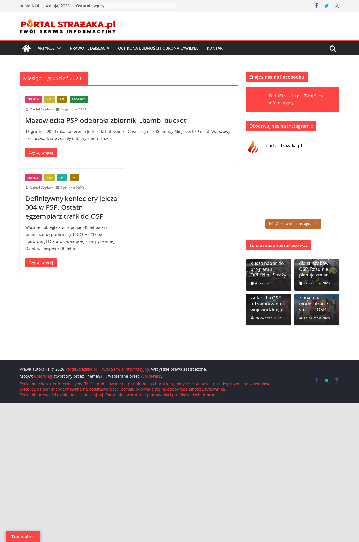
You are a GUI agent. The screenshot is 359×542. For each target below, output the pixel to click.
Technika (78, 99)
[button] (58, 48)
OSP (62, 178)
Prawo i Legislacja (89, 48)
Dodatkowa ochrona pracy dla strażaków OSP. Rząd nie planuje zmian (314, 263)
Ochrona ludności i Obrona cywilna (158, 48)
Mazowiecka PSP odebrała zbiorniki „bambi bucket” (107, 120)
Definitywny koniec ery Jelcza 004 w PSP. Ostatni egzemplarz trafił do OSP (71, 207)
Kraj (49, 99)
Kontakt (216, 48)
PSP (62, 99)
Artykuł (46, 48)
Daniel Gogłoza (42, 109)
